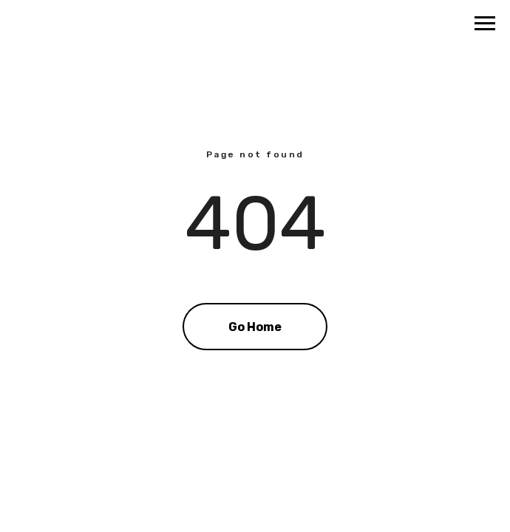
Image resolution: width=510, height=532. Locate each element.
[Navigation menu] (485, 23)
